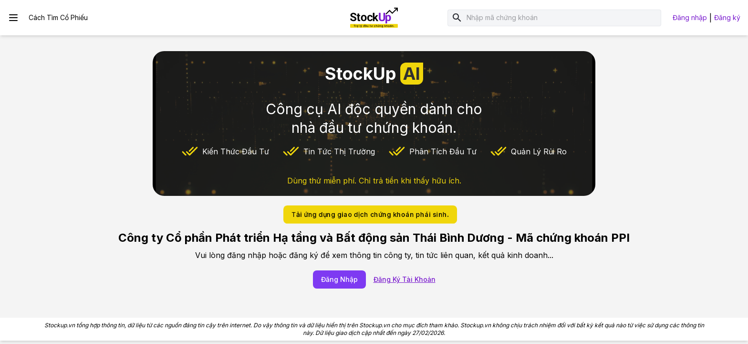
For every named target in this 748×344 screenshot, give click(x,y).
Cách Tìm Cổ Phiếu (58, 17)
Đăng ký (727, 17)
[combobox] (562, 18)
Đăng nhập (690, 17)
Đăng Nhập (339, 279)
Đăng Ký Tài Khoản (405, 279)
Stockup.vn (59, 325)
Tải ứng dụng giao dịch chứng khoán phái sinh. (370, 214)
